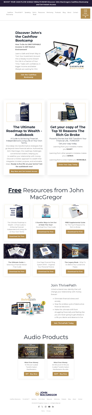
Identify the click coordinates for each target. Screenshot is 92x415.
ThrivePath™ (19, 12)
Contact (75, 12)
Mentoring (50, 12)
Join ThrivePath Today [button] (64, 323)
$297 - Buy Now (60, 374)
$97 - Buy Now (31, 374)
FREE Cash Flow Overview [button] (85, 13)
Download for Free (16, 236)
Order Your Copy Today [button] (67, 164)
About (69, 12)
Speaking (28, 12)
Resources (41, 12)
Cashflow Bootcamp (9, 13)
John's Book (34, 13)
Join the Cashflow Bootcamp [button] (28, 76)
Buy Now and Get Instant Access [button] (24, 171)
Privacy (49, 411)
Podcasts (58, 12)
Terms (43, 411)
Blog (64, 12)
